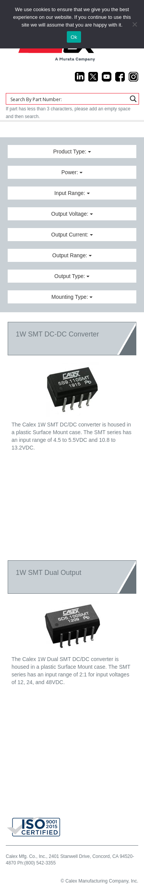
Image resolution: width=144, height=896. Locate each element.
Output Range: (72, 255)
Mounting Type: (72, 297)
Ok (74, 37)
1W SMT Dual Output (48, 572)
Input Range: (71, 193)
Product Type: (72, 151)
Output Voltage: (72, 214)
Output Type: (72, 276)
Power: (72, 172)
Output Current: (72, 234)
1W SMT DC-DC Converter (57, 334)
